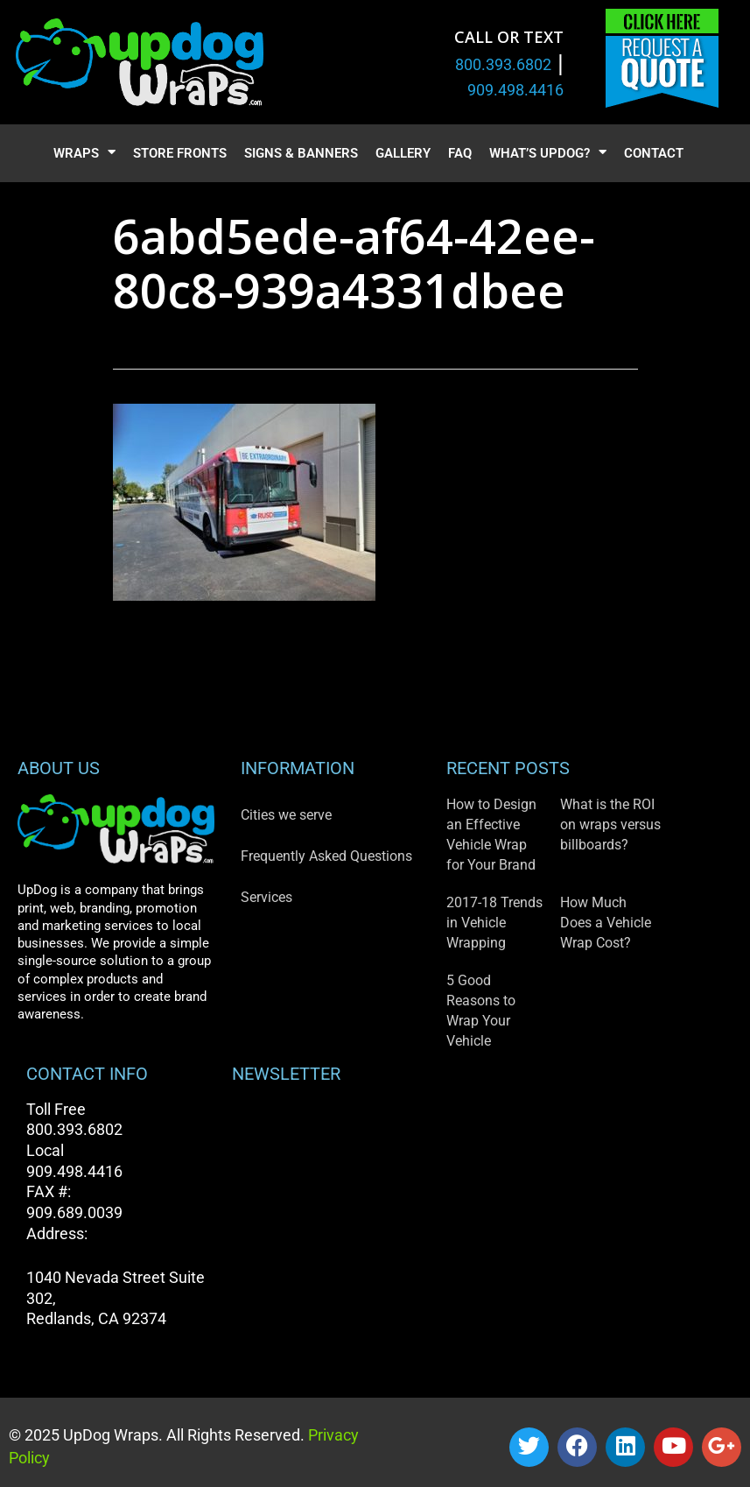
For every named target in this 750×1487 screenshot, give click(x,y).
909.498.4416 (515, 90)
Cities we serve (286, 815)
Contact (653, 153)
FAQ (460, 153)
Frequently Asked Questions (326, 856)
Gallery (403, 153)
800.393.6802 (503, 64)
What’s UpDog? (547, 153)
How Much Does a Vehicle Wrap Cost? (605, 922)
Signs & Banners (301, 153)
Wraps (84, 153)
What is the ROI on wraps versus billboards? (610, 824)
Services (266, 897)
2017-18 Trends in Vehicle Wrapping (494, 922)
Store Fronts (180, 153)
